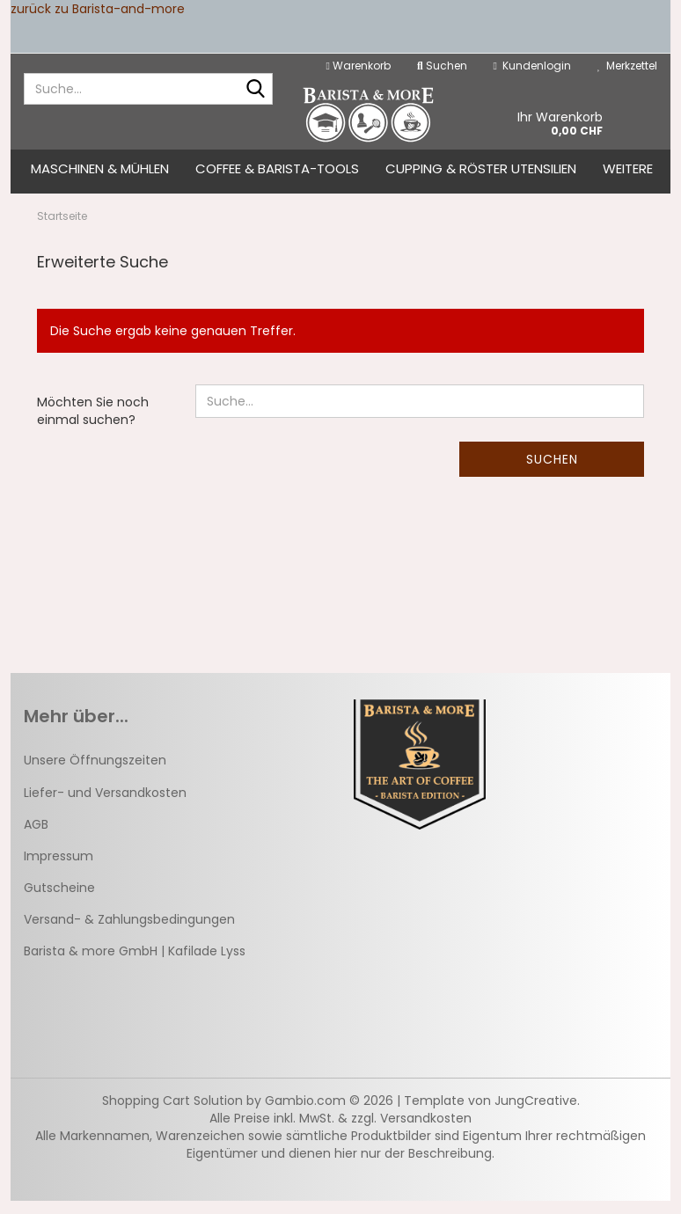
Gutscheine (59, 901)
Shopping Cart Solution (172, 1114)
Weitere (628, 168)
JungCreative (535, 1114)
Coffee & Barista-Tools (277, 168)
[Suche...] (256, 90)
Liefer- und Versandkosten (105, 805)
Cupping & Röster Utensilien (480, 168)
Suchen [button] (442, 65)
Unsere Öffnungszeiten (95, 773)
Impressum (58, 869)
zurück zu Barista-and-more (98, 9)
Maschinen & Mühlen (100, 168)
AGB (36, 836)
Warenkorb (358, 65)
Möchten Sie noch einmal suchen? (93, 424)
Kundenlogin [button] (532, 65)
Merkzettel (627, 65)
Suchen (552, 472)
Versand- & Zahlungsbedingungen (129, 932)
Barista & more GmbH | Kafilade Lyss (134, 964)
